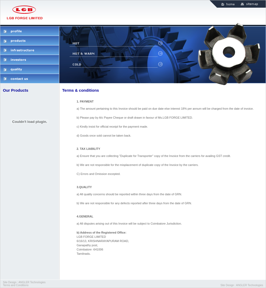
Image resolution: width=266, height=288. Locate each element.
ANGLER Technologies (32, 282)
